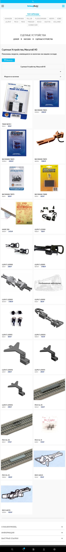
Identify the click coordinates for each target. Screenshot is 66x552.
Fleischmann (40, 19)
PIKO (23, 22)
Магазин (27, 39)
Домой (16, 39)
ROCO (39, 22)
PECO (16, 22)
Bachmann (19, 19)
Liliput (8, 22)
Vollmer (57, 22)
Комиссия (33, 25)
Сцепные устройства (44, 39)
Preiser (31, 22)
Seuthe (47, 22)
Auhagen (8, 19)
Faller (29, 19)
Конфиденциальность (46, 538)
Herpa (51, 19)
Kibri (59, 19)
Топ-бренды (33, 14)
